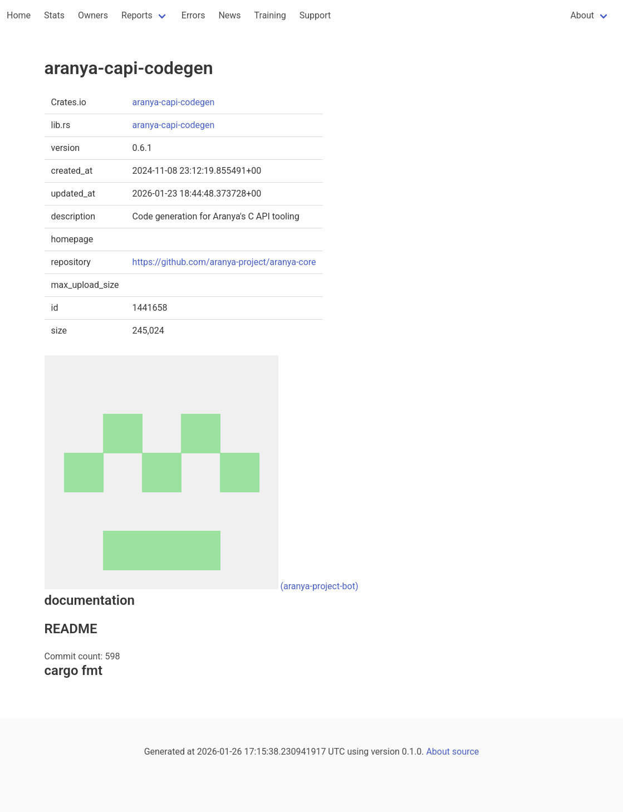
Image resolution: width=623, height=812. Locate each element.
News (229, 15)
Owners (93, 15)
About (582, 15)
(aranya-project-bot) (319, 586)
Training (270, 15)
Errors (193, 15)
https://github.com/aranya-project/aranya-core (224, 262)
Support (315, 15)
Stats (54, 15)
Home (19, 15)
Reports (137, 15)
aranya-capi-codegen (174, 102)
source (465, 751)
